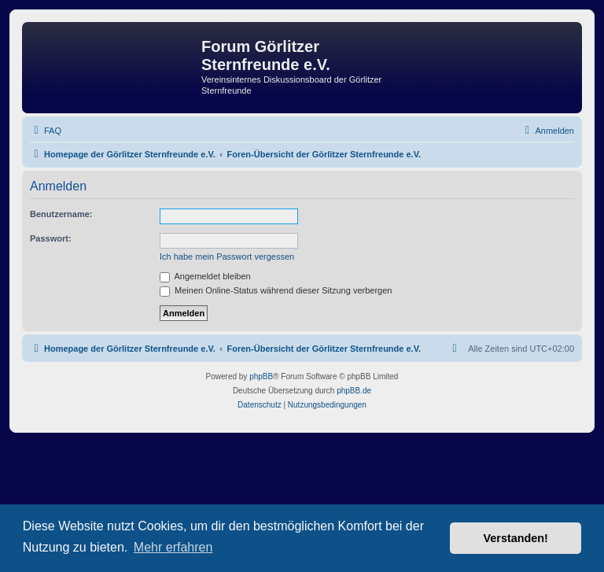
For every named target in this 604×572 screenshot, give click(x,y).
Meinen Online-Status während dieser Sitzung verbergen (276, 290)
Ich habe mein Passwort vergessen (227, 256)
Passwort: (51, 238)
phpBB (261, 376)
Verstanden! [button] (516, 538)
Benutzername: (61, 214)
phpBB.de (354, 390)
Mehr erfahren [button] (173, 547)
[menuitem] (45, 130)
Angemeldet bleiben (205, 276)
